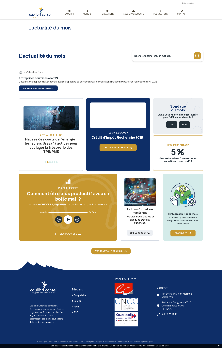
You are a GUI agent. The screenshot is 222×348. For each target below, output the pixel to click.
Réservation (188, 3)
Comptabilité (79, 295)
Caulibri (69, 12)
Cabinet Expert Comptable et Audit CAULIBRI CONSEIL (69, 341)
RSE (75, 312)
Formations (107, 12)
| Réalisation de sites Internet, (141, 341)
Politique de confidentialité (117, 341)
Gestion (76, 301)
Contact (182, 12)
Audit (75, 306)
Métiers (87, 12)
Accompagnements (133, 12)
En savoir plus (162, 346)
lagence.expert (159, 341)
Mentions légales (99, 341)
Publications (160, 12)
